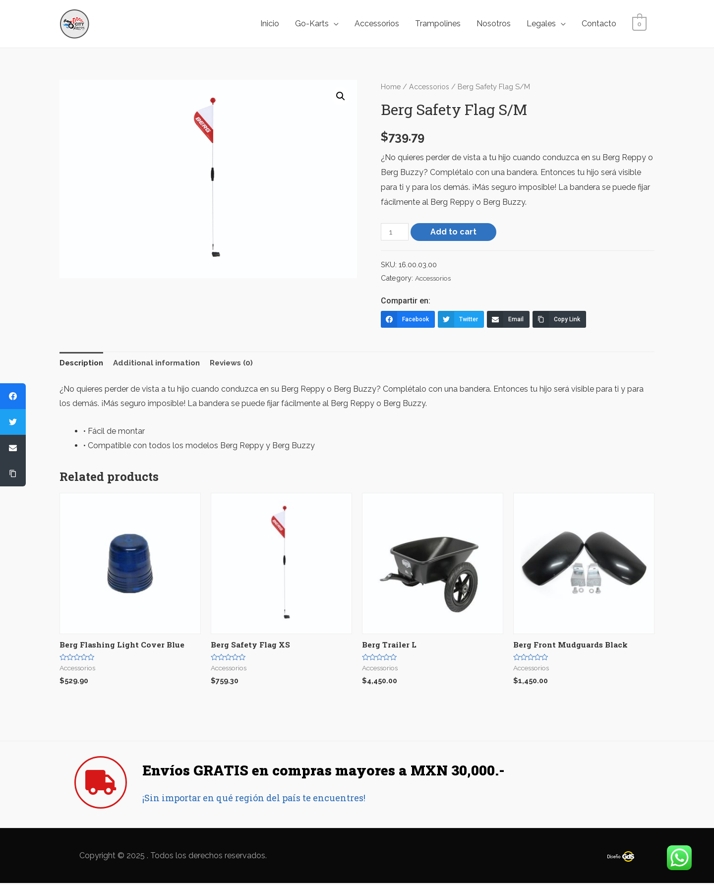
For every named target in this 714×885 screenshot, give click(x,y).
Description (83, 363)
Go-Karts (312, 23)
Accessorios (377, 23)
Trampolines (438, 23)
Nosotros (493, 23)
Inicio (269, 23)
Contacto (599, 23)
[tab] (83, 363)
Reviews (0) (242, 363)
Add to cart (454, 231)
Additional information (163, 363)
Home (391, 86)
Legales (541, 23)
